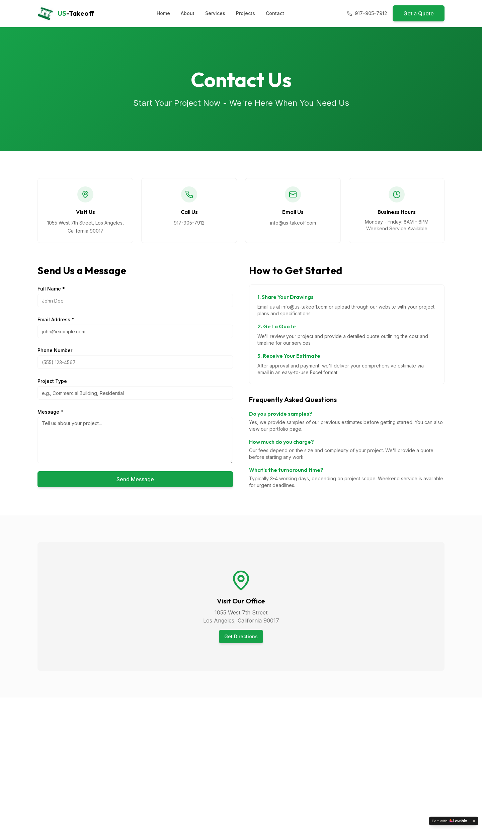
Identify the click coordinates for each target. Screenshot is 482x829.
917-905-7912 (189, 223)
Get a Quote (418, 13)
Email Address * (55, 319)
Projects (245, 13)
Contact (275, 13)
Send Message (135, 479)
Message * (50, 412)
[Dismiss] (474, 821)
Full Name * (51, 289)
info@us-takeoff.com (293, 223)
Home (163, 13)
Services (215, 13)
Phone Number (54, 350)
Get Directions (241, 636)
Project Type (52, 381)
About (187, 13)
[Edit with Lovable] (449, 821)
